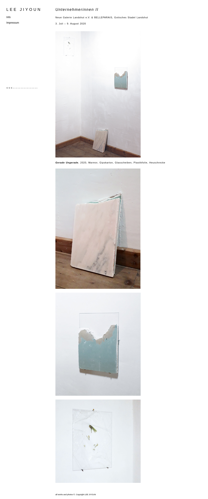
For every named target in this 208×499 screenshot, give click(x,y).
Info (8, 17)
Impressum (12, 22)
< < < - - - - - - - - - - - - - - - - (21, 87)
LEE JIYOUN (24, 9)
